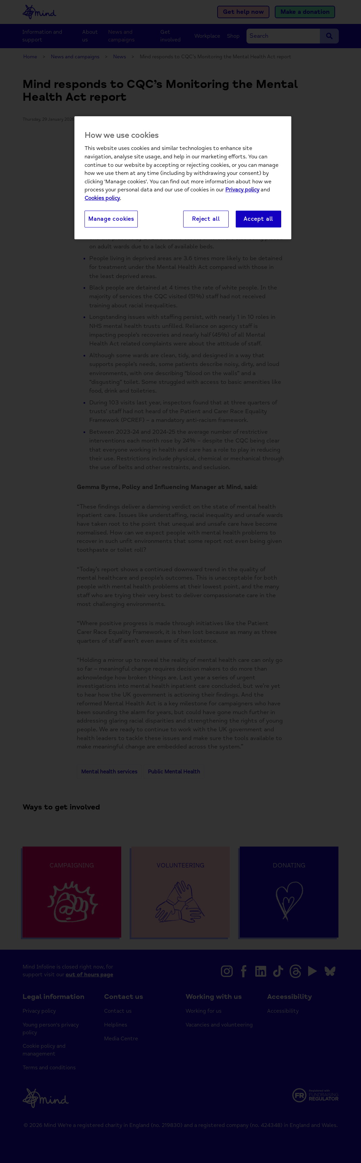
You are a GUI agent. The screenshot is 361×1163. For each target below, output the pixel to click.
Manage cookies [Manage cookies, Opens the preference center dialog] (111, 218)
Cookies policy (102, 198)
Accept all (258, 218)
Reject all (206, 218)
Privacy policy (242, 189)
